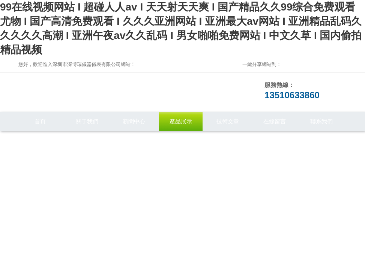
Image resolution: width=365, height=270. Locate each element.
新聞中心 (134, 121)
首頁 (40, 121)
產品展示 (181, 121)
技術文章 (227, 121)
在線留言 (274, 121)
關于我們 (87, 121)
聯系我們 (321, 121)
